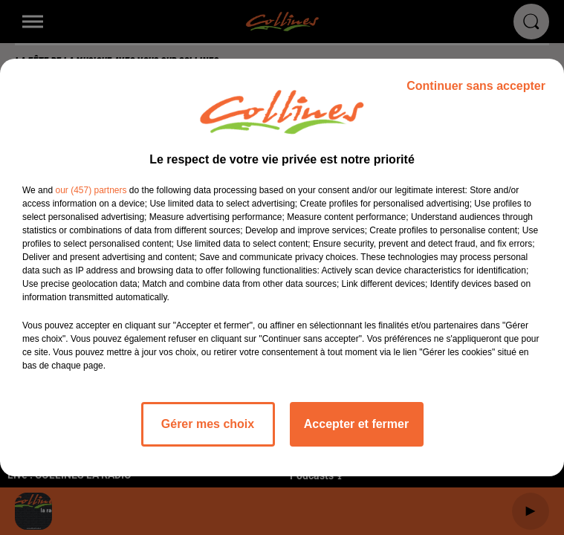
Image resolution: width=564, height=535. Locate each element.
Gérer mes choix (207, 424)
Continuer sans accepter (475, 86)
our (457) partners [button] (90, 190)
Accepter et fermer (356, 424)
